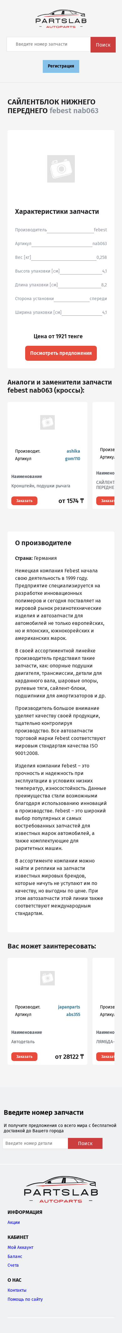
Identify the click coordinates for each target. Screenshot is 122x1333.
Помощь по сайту (25, 1299)
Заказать (24, 501)
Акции (14, 1222)
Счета (13, 1265)
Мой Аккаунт (20, 1247)
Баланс (15, 1256)
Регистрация (61, 66)
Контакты (17, 1290)
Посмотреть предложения (61, 353)
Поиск (103, 45)
